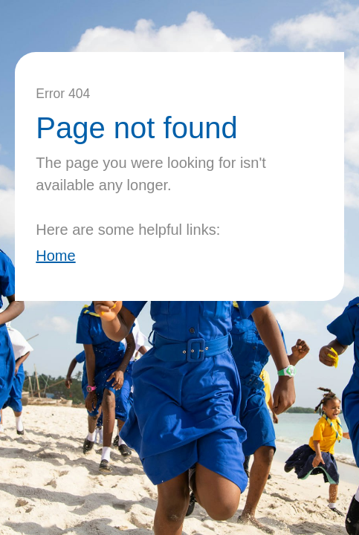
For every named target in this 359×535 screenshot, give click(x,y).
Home (55, 255)
